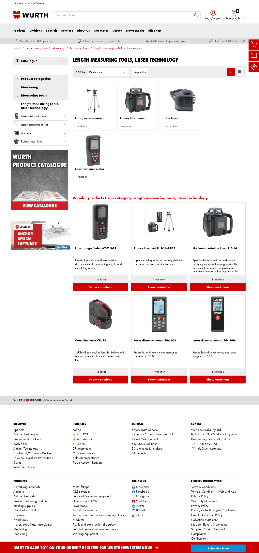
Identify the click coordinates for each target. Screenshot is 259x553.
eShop (77, 410)
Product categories (36, 48)
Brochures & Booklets (27, 419)
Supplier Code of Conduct (208, 509)
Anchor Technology (25, 429)
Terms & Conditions (203, 467)
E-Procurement (82, 429)
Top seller (140, 72)
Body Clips (20, 424)
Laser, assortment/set (39, 124)
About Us (83, 30)
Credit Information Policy (206, 495)
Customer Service (84, 433)
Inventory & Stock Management (152, 415)
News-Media (135, 30)
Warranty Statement (204, 481)
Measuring (58, 48)
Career (117, 30)
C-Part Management (145, 419)
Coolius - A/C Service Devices (32, 433)
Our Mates (101, 30)
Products (19, 30)
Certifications (199, 519)
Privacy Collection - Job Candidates (213, 491)
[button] (213, 15)
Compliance (198, 514)
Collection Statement (204, 500)
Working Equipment (85, 514)
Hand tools (20, 500)
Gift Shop (154, 30)
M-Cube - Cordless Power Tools (33, 438)
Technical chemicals (85, 491)
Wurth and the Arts (25, 447)
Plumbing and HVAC (86, 481)
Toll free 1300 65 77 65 (230, 41)
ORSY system (81, 472)
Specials (51, 30)
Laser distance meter (39, 116)
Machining (20, 509)
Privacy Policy (199, 486)
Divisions (35, 30)
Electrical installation (26, 491)
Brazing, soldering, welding (31, 481)
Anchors (18, 472)
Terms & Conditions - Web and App (213, 472)
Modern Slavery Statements (209, 505)
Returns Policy (199, 477)
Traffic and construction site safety (94, 505)
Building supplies (24, 486)
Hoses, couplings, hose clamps (33, 505)
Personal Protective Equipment (92, 477)
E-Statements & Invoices (147, 429)
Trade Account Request (87, 443)
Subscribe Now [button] (218, 548)
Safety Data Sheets (144, 410)
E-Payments (139, 433)
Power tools (80, 486)
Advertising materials (26, 467)
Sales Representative (86, 438)
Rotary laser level (39, 141)
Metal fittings (81, 467)
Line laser (39, 133)
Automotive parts (24, 477)
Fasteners (19, 495)
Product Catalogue (25, 415)
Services (67, 30)
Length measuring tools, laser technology (117, 48)
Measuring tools (79, 48)
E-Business (79, 424)
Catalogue (41, 61)
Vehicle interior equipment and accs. (96, 509)
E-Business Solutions (144, 424)
